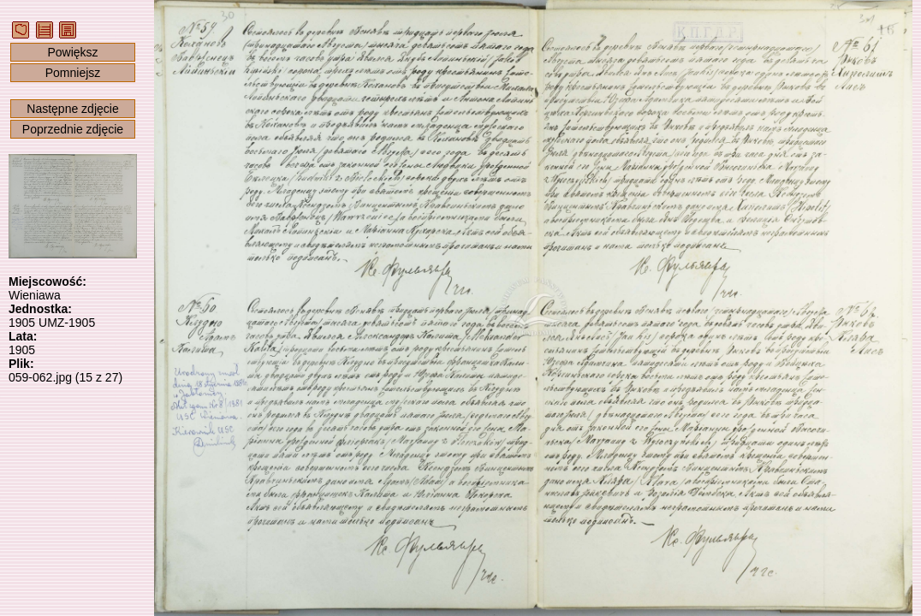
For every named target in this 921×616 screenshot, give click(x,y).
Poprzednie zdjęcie (72, 129)
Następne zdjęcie (72, 109)
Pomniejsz (73, 73)
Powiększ (72, 52)
